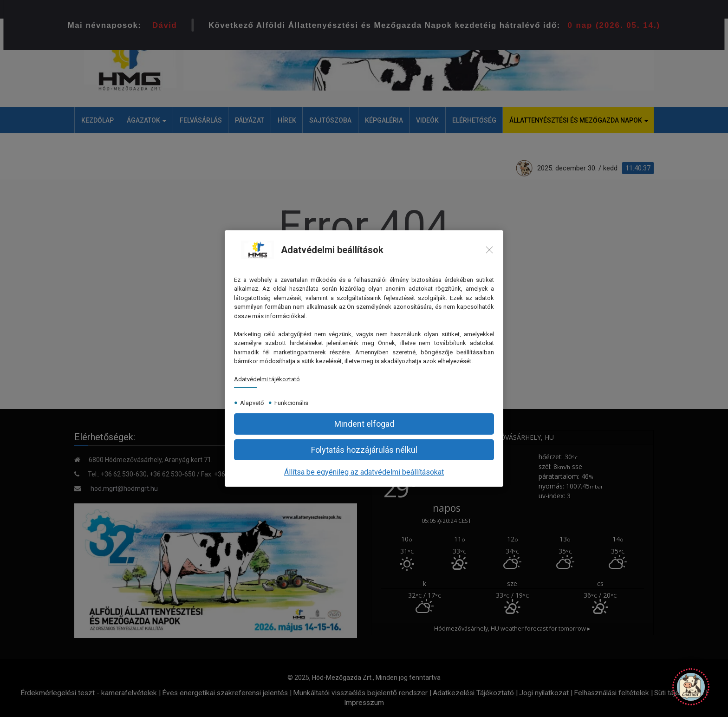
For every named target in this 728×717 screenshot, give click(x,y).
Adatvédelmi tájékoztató (267, 379)
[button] (364, 423)
